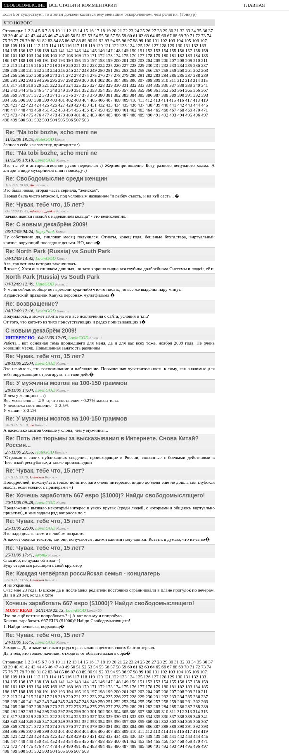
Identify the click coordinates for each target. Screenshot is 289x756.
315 (204, 80)
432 (102, 104)
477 (46, 114)
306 (133, 80)
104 (180, 40)
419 (204, 99)
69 (181, 35)
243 (46, 70)
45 (45, 35)
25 (143, 30)
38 (5, 35)
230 (150, 65)
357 (126, 90)
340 (197, 85)
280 (133, 75)
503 (46, 119)
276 (102, 75)
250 (102, 70)
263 (204, 70)
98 (136, 40)
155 (173, 50)
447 (14, 109)
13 (75, 30)
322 (54, 85)
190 (38, 60)
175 (126, 55)
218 (54, 65)
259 (173, 70)
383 (126, 95)
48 (62, 35)
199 (110, 60)
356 (118, 90)
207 (173, 60)
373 (46, 95)
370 (22, 95)
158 (197, 50)
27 (154, 30)
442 (181, 104)
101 (156, 40)
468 (181, 109)
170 (86, 55)
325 (78, 85)
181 (173, 55)
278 (118, 75)
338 (181, 85)
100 (148, 40)
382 (118, 95)
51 (79, 35)
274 (86, 75)
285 (173, 75)
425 (46, 104)
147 (110, 50)
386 (150, 95)
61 (136, 35)
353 (94, 90)
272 (70, 75)
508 (85, 119)
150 (133, 50)
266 (22, 75)
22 (126, 30)
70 (187, 35)
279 (126, 75)
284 (165, 75)
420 (6, 104)
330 (118, 85)
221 (78, 65)
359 (141, 90)
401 (62, 99)
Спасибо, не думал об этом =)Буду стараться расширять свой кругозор (42, 563)
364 (181, 90)
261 (189, 70)
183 (189, 55)
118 (84, 45)
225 (110, 65)
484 (102, 114)
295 (46, 80)
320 (38, 85)
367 (204, 90)
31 (177, 30)
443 (189, 104)
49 (68, 35)
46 (51, 35)
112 (38, 45)
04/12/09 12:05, (36, 337)
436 (133, 104)
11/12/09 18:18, (20, 159)
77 (17, 40)
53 (90, 35)
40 (17, 35)
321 (46, 85)
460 (118, 109)
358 (133, 90)
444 (197, 104)
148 (118, 50)
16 (92, 30)
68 (176, 35)
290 (6, 80)
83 (51, 40)
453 (62, 109)
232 (165, 65)
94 (113, 40)
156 (181, 50)
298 (70, 80)
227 (126, 65)
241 (30, 70)
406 (102, 99)
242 (38, 70)
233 (173, 65)
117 (77, 45)
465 (157, 109)
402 (70, 99)
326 (86, 85)
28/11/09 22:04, (20, 363)
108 (6, 45)
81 (40, 40)
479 (62, 114)
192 (54, 60)
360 (150, 90)
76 (11, 40)
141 (62, 50)
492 (165, 114)
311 (173, 80)
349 (62, 90)
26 (149, 30)
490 (150, 114)
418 (197, 99)
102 (164, 40)
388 (165, 95)
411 (141, 99)
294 (38, 80)
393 (204, 95)
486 (118, 114)
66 (164, 35)
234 (181, 65)
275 (94, 75)
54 (96, 35)
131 (187, 45)
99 (141, 40)
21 (120, 30)
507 (78, 119)
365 (189, 90)
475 (30, 114)
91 (96, 40)
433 (110, 104)
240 (22, 70)
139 (46, 50)
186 (6, 60)
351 (78, 90)
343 (14, 90)
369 (14, 95)
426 (54, 104)
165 (46, 55)
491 (157, 114)
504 (54, 119)
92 (102, 40)
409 (126, 99)
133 (202, 45)
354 (102, 90)
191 (46, 60)
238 (6, 70)
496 (197, 114)
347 (46, 90)
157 (189, 50)
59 (125, 35)
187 (14, 60)
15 (86, 30)
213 (14, 65)
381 (110, 95)
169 (78, 55)
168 (70, 55)
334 (150, 85)
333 (141, 85)
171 (94, 55)
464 (150, 109)
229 (141, 65)
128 (164, 45)
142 (70, 50)
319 (30, 85)
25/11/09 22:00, (20, 527)
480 (70, 114)
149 (126, 50)
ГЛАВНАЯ (254, 4)
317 (14, 85)
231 (157, 65)
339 (189, 85)
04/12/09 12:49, (20, 283)
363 (173, 90)
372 (38, 95)
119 (92, 45)
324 (70, 85)
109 (14, 45)
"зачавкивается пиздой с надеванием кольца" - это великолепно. (64, 216)
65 (158, 35)
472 (6, 114)
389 (173, 95)
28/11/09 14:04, (20, 390)
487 (126, 114)
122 (116, 45)
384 (133, 95)
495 (189, 114)
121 (108, 45)
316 (6, 85)
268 (38, 75)
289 (204, 75)
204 (150, 60)
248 (86, 70)
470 (197, 109)
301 (94, 80)
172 (102, 55)
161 (14, 55)
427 (62, 104)
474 (22, 114)
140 (54, 50)
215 (30, 65)
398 (38, 99)
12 (69, 30)
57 (113, 35)
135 (14, 50)
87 (73, 40)
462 (133, 109)
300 (86, 80)
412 (149, 99)
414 (165, 99)
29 (165, 30)
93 (108, 40)
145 (94, 50)
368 (6, 95)
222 (86, 65)
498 (6, 119)
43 (34, 35)
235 (189, 65)
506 (70, 119)
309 (157, 80)
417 (189, 99)
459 (110, 109)
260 (181, 70)
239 (14, 70)
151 (141, 50)
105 (188, 40)
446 (6, 109)
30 (171, 30)
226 (118, 65)
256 (150, 70)
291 (14, 80)
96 (125, 40)
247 (78, 70)
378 (86, 95)
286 (181, 75)
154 (165, 50)
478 (54, 114)
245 (62, 70)
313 (189, 80)
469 (189, 109)
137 (30, 50)
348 (54, 90)
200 (118, 60)
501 (30, 119)
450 (38, 109)
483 (94, 114)
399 (46, 99)
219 (62, 65)
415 (173, 99)
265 (14, 75)
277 (110, 75)
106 (196, 40)
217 (46, 65)
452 (54, 109)
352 (86, 90)
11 (63, 30)
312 (181, 80)
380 (102, 95)
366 (197, 90)
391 (189, 95)
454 (70, 109)
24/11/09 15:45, (20, 642)
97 (130, 40)
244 (54, 70)
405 (94, 99)
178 (150, 55)
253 (126, 70)
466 (165, 109)
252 (118, 70)
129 (171, 45)
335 (157, 85)
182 (181, 55)
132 (195, 45)
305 (126, 80)
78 (22, 40)
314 (197, 80)
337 (173, 85)
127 (155, 45)
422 (22, 104)
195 (77, 60)
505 (62, 119)
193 (62, 60)
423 (30, 104)
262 (197, 70)
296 (54, 80)
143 (78, 50)
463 (141, 109)
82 (45, 40)
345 (30, 90)
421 (14, 104)
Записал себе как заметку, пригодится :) (41, 144)
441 (173, 104)
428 (70, 104)
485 (110, 114)
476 (38, 114)
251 (110, 70)
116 (69, 45)
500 (22, 119)
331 (126, 85)
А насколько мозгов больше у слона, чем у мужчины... (55, 430)
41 (22, 35)
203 (141, 60)
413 (157, 99)
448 (22, 109)
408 (118, 99)
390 (181, 95)
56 (108, 35)
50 (73, 35)
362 (165, 90)
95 (119, 40)
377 (78, 95)
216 (38, 65)
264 (6, 75)
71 (193, 35)
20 (115, 30)
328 (102, 85)
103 (172, 40)
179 (157, 55)
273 (78, 75)
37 (210, 30)
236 (197, 65)
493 (173, 114)
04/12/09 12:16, (20, 310)
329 (110, 85)
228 (133, 65)
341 (204, 85)
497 (204, 114)
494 (181, 114)
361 (157, 90)
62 (141, 35)
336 (165, 85)
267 (30, 75)
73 (204, 35)
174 (118, 55)
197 (94, 60)
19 (109, 30)
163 (30, 55)
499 (14, 119)
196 (86, 60)
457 (94, 109)
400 (54, 99)
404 (86, 99)
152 (150, 50)
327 (94, 85)
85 (62, 40)
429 (78, 104)
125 (140, 45)
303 (110, 80)
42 (28, 35)
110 (22, 45)
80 (34, 40)
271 (62, 75)
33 (188, 30)
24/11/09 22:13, (35, 610)
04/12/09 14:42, (20, 258)
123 (124, 45)
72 (198, 35)
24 (137, 30)
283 (157, 75)
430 (86, 104)
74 (209, 35)
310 (165, 80)
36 (205, 30)
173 (110, 55)
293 (30, 80)
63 (147, 35)
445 (204, 104)
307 (141, 80)
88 (79, 40)
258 (165, 70)
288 (197, 75)
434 (118, 104)
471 (204, 109)
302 (102, 80)
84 (56, 40)
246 (70, 70)
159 (204, 50)
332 (133, 85)
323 (62, 85)
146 (102, 50)
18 (103, 30)
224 (102, 65)
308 (150, 80)
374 (54, 95)
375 (62, 95)
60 (130, 35)
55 (102, 35)
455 (78, 109)
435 (126, 104)
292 (22, 80)
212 (6, 65)
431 (94, 104)
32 (183, 30)
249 (94, 70)
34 (194, 30)
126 (148, 45)
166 (54, 55)
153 (157, 50)
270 (54, 75)
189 (30, 60)
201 (126, 60)
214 (22, 65)
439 (157, 104)
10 (58, 30)
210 (197, 60)
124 (132, 45)
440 (165, 104)
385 (141, 95)
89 (85, 40)
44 (40, 35)
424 (38, 104)
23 (132, 30)
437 (141, 104)
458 (102, 109)
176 (133, 55)
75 (5, 40)
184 (197, 55)
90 (90, 40)
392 (197, 95)
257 (157, 70)
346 (38, 90)
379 (94, 95)
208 (181, 60)
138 (38, 50)
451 (46, 109)
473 (14, 114)
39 (11, 35)
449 (30, 109)
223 (94, 65)
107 (203, 40)
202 (133, 60)
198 (102, 60)
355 (110, 90)
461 (126, 109)
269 (46, 75)
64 (153, 35)
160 (6, 55)
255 (141, 70)
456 (86, 109)
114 (53, 45)
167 (62, 55)
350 (70, 90)
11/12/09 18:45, (20, 139)
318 (22, 85)
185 (204, 55)
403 (78, 99)
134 (6, 50)
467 (173, 109)
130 (179, 45)
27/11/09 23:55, (20, 451)
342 (6, 90)
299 (78, 80)
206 (165, 60)
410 (133, 99)
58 (119, 35)
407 (110, 99)
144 (86, 50)
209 (189, 60)
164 (38, 55)
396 (22, 99)
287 (189, 75)
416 (181, 99)
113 (46, 45)
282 (150, 75)
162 (22, 55)
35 (200, 30)
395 (14, 99)
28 (160, 30)
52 (85, 35)
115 (61, 45)
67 (170, 35)
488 (133, 114)
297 (62, 80)
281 (141, 75)
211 (204, 60)
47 (56, 35)
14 (80, 30)
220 (70, 65)
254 (133, 70)
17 (97, 30)
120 (100, 45)
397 (30, 99)
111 (29, 45)
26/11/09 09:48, (20, 502)
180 (165, 55)
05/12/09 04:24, (20, 231)
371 (30, 95)
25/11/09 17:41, (20, 554)
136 (22, 50)
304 (118, 80)
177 (141, 55)
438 (150, 104)
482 (86, 114)
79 (28, 40)
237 (204, 65)
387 (157, 95)
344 (22, 90)
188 (22, 60)
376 (70, 95)
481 (78, 114)
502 (38, 119)
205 (157, 60)
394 (6, 99)
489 (141, 114)
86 (68, 40)
